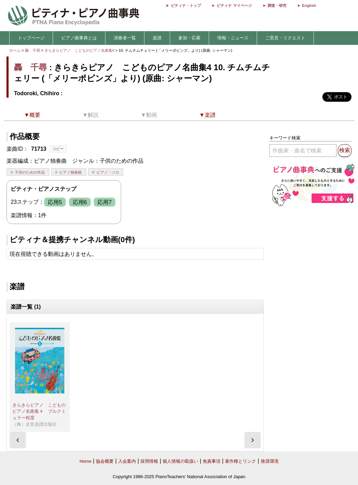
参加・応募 (189, 37)
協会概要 (105, 461)
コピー (58, 149)
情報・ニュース (232, 37)
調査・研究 (277, 5)
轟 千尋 (32, 50)
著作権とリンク (240, 461)
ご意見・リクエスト (285, 37)
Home (85, 461)
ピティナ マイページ (234, 5)
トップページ (31, 37)
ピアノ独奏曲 (70, 172)
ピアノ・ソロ (108, 172)
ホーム (15, 50)
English (309, 5)
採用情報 (149, 461)
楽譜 (157, 37)
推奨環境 (270, 461)
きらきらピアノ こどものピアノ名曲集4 (79, 50)
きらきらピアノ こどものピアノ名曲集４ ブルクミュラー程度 (39, 411)
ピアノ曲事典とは (79, 37)
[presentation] (18, 440)
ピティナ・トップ (186, 5)
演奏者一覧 (125, 37)
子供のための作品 (30, 172)
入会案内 (127, 461)
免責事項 (211, 461)
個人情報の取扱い (180, 461)
